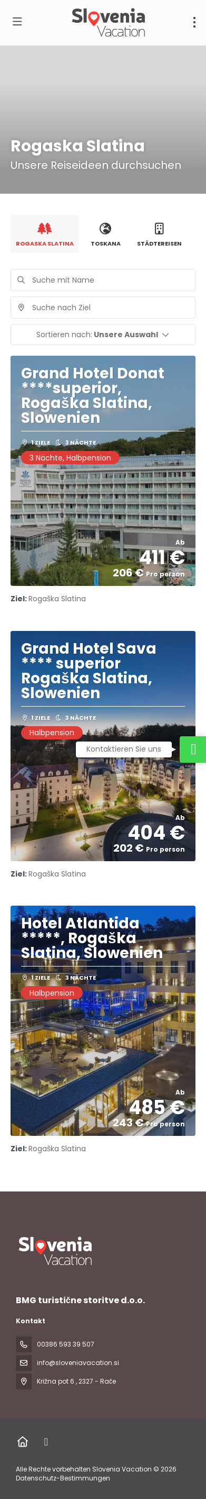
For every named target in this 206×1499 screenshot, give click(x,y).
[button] (103, 334)
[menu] (194, 22)
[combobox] (103, 307)
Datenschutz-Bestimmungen (63, 1478)
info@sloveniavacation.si (78, 1362)
